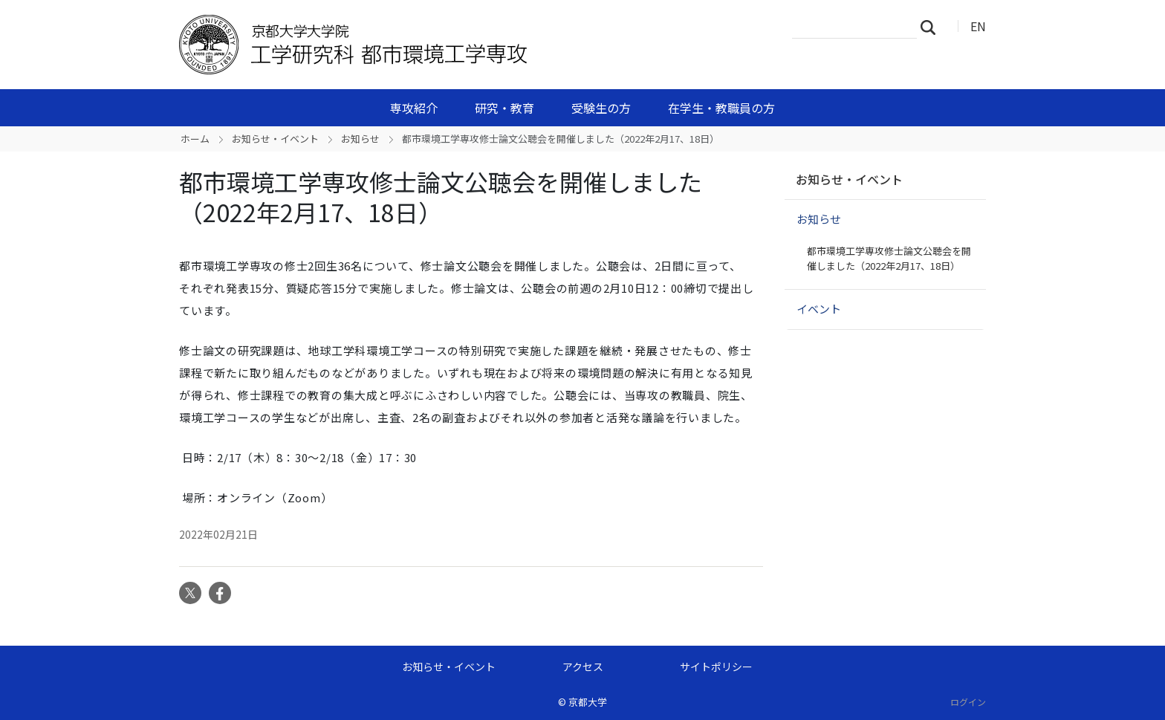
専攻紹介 (414, 108)
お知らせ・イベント (275, 139)
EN (978, 26)
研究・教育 (504, 108)
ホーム (195, 139)
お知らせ (360, 139)
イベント (818, 309)
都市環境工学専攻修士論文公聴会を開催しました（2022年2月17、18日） (889, 258)
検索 (932, 27)
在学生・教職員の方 (721, 108)
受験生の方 (601, 108)
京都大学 (587, 702)
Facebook (220, 593)
